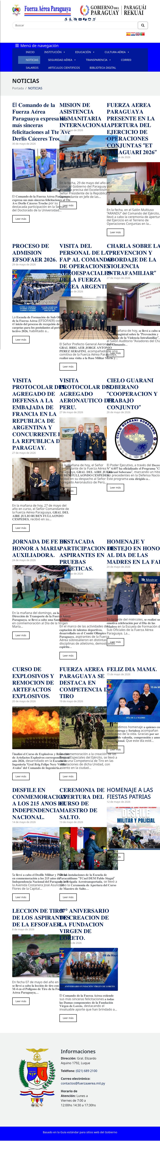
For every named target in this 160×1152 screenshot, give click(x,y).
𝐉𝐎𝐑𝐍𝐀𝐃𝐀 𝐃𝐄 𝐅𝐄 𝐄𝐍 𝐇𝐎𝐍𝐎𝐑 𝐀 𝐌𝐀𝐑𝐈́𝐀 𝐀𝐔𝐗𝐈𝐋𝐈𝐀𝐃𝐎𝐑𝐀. (39, 548)
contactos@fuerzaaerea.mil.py (83, 1083)
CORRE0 (126, 60)
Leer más (21, 219)
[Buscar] (75, 25)
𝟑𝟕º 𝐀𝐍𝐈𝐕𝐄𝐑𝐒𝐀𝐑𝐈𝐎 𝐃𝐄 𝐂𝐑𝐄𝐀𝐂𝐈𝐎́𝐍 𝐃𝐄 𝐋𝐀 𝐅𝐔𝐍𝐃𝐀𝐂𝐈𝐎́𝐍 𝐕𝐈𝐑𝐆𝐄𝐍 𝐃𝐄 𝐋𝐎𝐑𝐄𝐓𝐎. (84, 924)
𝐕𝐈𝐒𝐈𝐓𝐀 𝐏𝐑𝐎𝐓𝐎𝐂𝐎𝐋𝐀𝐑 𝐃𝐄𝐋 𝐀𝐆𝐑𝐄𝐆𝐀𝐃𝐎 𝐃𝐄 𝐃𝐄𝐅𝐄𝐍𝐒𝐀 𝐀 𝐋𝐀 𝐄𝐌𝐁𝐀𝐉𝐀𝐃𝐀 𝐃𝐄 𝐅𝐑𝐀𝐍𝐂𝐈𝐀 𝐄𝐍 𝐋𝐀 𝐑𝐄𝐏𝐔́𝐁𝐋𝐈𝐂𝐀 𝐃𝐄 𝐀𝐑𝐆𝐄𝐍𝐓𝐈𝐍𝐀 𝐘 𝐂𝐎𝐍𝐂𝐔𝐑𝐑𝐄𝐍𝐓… (40, 413)
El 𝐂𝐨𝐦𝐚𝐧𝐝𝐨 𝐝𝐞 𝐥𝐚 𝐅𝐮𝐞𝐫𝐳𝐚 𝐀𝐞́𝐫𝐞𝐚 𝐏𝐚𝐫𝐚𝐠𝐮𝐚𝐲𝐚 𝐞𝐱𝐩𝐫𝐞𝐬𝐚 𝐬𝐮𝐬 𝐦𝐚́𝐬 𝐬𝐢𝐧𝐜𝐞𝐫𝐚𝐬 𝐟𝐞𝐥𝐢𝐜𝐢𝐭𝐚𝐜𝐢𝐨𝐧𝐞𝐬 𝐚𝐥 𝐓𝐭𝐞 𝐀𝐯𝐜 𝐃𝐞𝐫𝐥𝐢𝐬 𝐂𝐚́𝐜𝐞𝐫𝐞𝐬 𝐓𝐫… (41, 121)
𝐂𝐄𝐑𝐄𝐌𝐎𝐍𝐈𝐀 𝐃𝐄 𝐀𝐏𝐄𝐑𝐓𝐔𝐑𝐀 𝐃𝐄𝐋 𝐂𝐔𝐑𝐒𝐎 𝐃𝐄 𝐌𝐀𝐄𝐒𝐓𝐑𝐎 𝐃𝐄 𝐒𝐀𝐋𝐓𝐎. (81, 803)
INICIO (30, 52)
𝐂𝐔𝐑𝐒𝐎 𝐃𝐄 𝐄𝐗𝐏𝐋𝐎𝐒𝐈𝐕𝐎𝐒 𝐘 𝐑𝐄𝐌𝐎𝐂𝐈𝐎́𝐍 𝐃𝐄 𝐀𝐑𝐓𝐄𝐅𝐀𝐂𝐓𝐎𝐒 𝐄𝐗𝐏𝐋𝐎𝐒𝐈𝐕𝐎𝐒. (33, 682)
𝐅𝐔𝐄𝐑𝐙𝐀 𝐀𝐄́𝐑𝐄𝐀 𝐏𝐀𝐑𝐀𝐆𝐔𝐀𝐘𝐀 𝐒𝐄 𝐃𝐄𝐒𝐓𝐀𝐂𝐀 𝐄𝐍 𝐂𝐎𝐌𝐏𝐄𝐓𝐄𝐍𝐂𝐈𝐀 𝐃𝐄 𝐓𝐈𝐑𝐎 (85, 682)
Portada (18, 88)
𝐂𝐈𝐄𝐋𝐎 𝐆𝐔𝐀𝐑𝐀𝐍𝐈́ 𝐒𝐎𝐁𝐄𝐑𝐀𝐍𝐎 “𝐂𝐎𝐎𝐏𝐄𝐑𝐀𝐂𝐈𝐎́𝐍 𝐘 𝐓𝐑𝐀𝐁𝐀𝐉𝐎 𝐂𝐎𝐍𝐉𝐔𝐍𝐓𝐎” (132, 393)
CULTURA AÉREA (117, 52)
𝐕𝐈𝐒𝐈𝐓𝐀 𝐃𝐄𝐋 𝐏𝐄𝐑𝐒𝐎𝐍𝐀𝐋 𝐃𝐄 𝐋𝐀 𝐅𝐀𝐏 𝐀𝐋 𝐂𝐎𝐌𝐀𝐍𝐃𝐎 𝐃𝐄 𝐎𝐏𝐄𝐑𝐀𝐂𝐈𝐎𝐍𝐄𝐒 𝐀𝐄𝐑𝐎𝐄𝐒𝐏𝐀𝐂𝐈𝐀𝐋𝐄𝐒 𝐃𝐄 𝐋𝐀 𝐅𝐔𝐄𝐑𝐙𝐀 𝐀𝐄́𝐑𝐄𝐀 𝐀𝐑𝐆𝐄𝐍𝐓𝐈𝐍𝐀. (88, 266)
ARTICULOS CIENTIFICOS (64, 67)
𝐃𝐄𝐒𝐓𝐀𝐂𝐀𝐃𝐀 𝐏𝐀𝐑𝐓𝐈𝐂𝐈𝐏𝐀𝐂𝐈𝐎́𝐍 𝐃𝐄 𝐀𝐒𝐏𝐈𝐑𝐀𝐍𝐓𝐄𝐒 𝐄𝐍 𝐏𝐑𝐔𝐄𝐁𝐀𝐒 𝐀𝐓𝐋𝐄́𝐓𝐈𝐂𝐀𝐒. (87, 554)
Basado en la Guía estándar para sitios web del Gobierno (80, 1132)
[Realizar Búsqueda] (143, 25)
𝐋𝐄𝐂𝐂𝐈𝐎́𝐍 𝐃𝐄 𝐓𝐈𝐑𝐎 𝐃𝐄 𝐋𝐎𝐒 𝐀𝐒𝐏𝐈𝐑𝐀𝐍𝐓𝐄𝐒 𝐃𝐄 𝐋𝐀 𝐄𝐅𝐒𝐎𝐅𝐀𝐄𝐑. (41, 917)
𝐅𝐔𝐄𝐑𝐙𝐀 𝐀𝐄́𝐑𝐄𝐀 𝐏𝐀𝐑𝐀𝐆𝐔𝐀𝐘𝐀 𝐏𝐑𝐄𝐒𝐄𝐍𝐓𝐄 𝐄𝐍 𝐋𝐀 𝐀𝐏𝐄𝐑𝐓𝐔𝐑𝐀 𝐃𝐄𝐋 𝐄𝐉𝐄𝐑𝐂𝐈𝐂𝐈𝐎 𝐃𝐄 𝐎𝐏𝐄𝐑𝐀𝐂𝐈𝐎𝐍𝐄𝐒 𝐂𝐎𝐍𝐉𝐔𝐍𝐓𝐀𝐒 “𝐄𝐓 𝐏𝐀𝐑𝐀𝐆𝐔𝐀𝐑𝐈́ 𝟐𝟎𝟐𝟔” (132, 128)
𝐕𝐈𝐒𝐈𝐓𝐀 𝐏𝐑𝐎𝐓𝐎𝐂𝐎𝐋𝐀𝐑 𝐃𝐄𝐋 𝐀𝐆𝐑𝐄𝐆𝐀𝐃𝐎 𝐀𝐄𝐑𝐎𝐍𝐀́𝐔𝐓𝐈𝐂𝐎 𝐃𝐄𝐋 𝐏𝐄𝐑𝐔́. (87, 393)
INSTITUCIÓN (54, 52)
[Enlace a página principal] (80, 10)
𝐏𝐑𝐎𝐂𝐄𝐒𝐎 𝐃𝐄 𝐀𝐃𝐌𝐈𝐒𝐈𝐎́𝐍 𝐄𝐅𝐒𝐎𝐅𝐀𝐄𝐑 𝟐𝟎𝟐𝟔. (34, 252)
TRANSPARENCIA (98, 60)
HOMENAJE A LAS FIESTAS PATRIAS (130, 793)
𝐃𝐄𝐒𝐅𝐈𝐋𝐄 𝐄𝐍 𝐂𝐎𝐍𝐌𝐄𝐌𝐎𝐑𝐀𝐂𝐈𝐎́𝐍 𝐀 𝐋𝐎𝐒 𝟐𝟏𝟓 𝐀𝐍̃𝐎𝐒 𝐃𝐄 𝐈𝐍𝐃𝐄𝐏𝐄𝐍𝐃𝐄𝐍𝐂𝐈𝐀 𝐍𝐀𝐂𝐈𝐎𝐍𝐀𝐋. (39, 803)
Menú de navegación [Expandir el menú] (37, 45)
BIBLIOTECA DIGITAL (103, 67)
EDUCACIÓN (85, 52)
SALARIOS (32, 67)
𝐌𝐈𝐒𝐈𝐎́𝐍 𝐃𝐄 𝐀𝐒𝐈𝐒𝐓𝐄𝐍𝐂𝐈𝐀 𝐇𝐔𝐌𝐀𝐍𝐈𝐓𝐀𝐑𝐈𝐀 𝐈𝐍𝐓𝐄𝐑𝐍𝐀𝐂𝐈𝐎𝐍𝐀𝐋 (83, 115)
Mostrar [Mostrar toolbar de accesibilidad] (149, 580)
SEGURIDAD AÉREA (62, 60)
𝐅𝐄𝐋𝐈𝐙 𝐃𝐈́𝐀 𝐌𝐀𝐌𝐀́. (132, 669)
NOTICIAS (32, 60)
